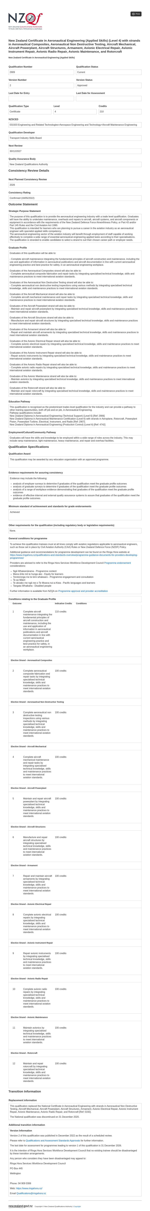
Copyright (77, 1206)
